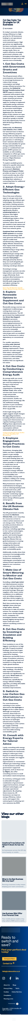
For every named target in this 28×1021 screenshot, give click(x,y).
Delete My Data (17, 992)
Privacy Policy (8, 988)
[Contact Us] (13, 963)
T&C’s (17, 988)
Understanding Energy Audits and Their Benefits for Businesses (13, 434)
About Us (7, 985)
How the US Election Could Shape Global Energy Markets (13, 288)
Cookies (6, 992)
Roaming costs (8, 999)
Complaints (7, 995)
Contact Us (7, 964)
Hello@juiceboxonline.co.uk (11, 971)
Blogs (14, 985)
